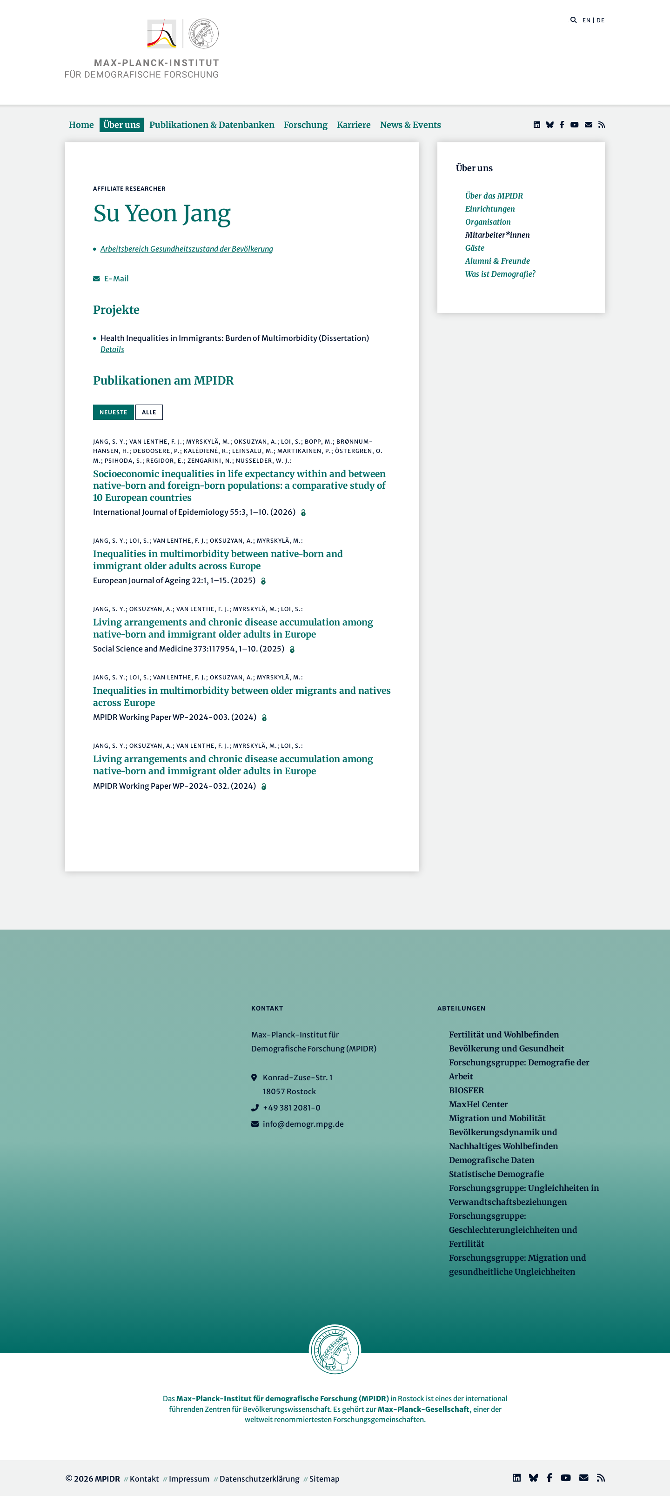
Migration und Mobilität (497, 1118)
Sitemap (324, 1478)
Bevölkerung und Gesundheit (506, 1049)
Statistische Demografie (496, 1174)
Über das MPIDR (494, 195)
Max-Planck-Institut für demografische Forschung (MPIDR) (282, 1398)
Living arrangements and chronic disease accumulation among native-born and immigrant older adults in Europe (233, 628)
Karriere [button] (354, 125)
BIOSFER (466, 1090)
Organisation (488, 221)
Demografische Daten (492, 1160)
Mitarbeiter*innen (497, 234)
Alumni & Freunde (497, 261)
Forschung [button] (306, 125)
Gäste (474, 248)
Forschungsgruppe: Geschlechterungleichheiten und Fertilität (513, 1230)
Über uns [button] (121, 125)
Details (112, 349)
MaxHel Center (478, 1104)
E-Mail (116, 278)
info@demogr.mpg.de (303, 1124)
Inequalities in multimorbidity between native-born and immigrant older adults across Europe (218, 560)
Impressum (189, 1478)
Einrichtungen (490, 208)
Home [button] (81, 125)
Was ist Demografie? (500, 274)
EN (587, 20)
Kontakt (144, 1478)
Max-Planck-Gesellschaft (423, 1409)
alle (149, 412)
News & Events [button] (410, 125)
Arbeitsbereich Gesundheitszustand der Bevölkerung (186, 248)
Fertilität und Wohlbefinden (504, 1035)
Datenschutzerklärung (260, 1478)
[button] (573, 19)
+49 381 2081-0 (292, 1107)
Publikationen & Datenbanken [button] (212, 125)
